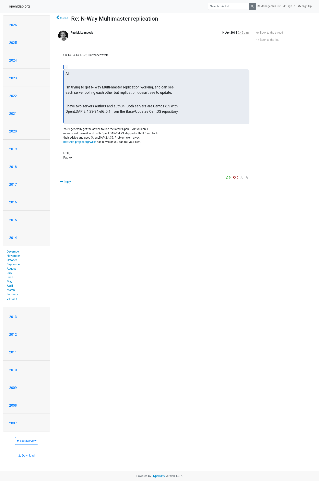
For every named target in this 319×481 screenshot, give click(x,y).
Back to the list (267, 39)
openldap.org (19, 6)
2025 (13, 43)
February (12, 294)
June (10, 277)
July (9, 273)
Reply (65, 181)
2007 (13, 423)
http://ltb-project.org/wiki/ (79, 141)
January (12, 298)
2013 (13, 317)
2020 (13, 131)
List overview (27, 440)
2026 (13, 25)
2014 (13, 238)
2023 (13, 78)
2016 (13, 202)
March (11, 290)
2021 (13, 113)
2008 (13, 405)
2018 (13, 167)
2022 (13, 96)
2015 (13, 220)
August (11, 268)
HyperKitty (158, 476)
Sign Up (305, 6)
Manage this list (269, 6)
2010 (13, 370)
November (13, 255)
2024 (13, 60)
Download (27, 455)
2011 (13, 352)
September (14, 264)
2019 (13, 149)
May (9, 281)
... (65, 67)
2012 (13, 334)
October (12, 260)
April (10, 285)
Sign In (289, 6)
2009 (13, 388)
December (13, 251)
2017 (13, 184)
